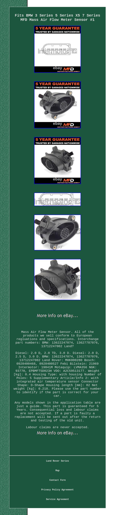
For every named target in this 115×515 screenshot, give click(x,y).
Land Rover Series (57, 461)
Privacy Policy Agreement (57, 489)
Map (57, 470)
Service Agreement (57, 499)
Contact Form (57, 480)
